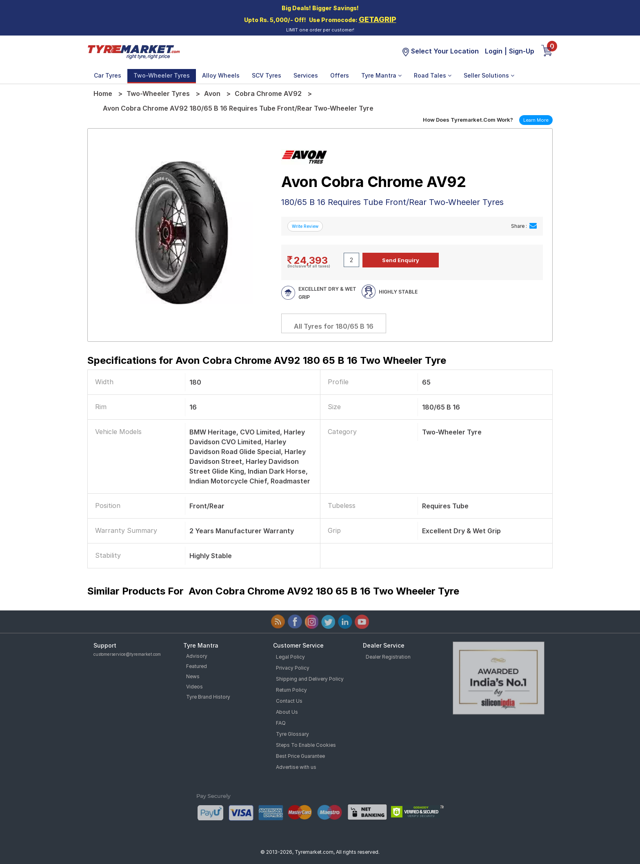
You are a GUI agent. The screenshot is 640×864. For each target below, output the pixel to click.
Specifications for (266, 360)
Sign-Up (521, 51)
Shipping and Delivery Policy (310, 679)
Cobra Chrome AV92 (268, 93)
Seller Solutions (489, 75)
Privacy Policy (292, 668)
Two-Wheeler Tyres (161, 75)
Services (305, 75)
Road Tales (432, 75)
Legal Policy (290, 657)
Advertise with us (296, 767)
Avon (212, 93)
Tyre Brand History (208, 697)
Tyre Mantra (381, 75)
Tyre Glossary (292, 734)
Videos (194, 687)
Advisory (196, 656)
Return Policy (291, 690)
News (193, 676)
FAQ (281, 723)
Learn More (536, 120)
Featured (196, 666)
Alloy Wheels (221, 75)
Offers (339, 75)
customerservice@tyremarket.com (127, 654)
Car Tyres (107, 75)
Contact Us (289, 701)
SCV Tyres (266, 75)
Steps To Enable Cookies (306, 745)
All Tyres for (333, 326)
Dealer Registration (388, 657)
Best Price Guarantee (300, 756)
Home (102, 93)
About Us (287, 712)
